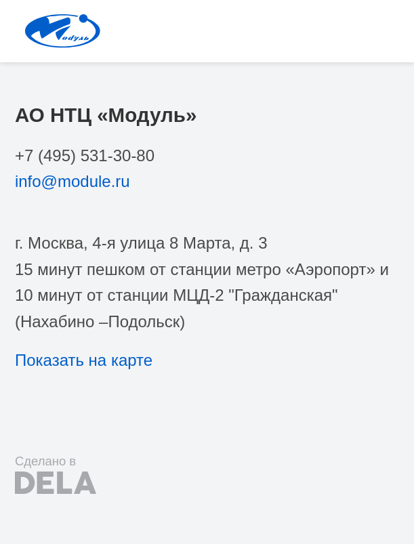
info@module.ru (72, 181)
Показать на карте (83, 360)
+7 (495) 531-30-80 (84, 155)
